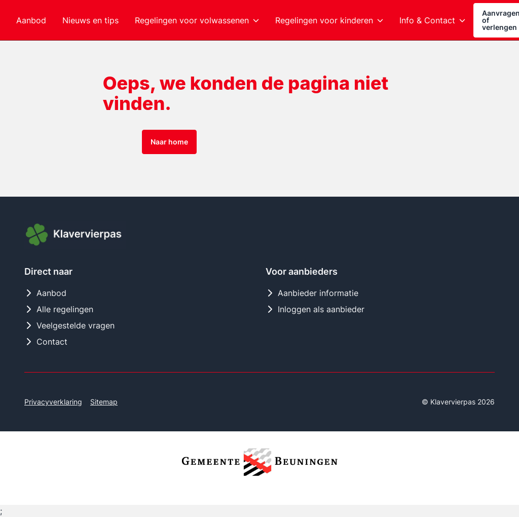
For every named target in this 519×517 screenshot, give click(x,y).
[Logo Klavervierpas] (75, 235)
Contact (45, 342)
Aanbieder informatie (312, 293)
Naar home (169, 141)
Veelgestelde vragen (69, 325)
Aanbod (45, 293)
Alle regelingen (58, 309)
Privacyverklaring (53, 401)
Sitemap (104, 401)
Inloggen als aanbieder (315, 309)
